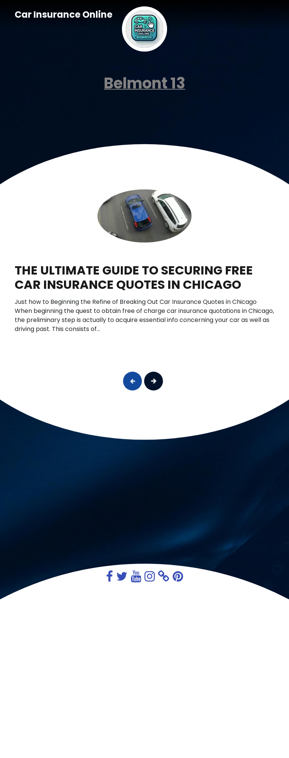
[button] (132, 381)
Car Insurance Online (64, 14)
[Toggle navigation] (263, 14)
